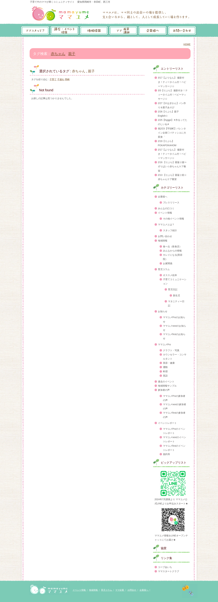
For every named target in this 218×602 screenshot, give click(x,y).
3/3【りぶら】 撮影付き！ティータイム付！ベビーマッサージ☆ (173, 94)
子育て (53, 79)
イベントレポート (167, 423)
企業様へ (162, 196)
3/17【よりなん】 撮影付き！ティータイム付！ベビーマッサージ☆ (172, 81)
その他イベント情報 (173, 218)
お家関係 (167, 263)
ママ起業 (120, 590)
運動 (165, 367)
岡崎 (67, 79)
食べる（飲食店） (172, 246)
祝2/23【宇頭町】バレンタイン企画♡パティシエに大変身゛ (172, 132)
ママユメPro (164, 344)
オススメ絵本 (170, 275)
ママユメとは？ (166, 224)
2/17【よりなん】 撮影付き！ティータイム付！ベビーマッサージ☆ (172, 153)
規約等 (166, 454)
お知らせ (162, 311)
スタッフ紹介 (170, 230)
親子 (71, 54)
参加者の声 (164, 390)
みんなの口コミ (166, 208)
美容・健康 (169, 363)
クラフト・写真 (171, 350)
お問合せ (132, 590)
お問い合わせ (165, 236)
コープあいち (165, 567)
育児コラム (164, 269)
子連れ (60, 79)
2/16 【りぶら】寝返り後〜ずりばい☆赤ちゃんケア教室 (172, 166)
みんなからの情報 (172, 250)
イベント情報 (165, 212)
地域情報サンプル (167, 385)
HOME (187, 44)
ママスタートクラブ (168, 571)
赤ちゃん (58, 54)
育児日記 (172, 289)
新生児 (176, 295)
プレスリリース (171, 202)
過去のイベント (166, 381)
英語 (165, 375)
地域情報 (162, 240)
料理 (165, 371)
